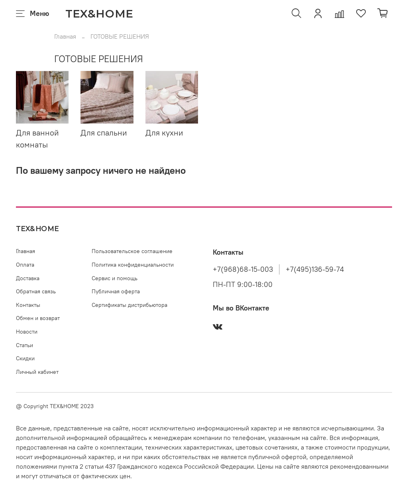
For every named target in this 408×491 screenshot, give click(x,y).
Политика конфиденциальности (133, 264)
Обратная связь (36, 291)
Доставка (27, 278)
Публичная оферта (116, 291)
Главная (65, 36)
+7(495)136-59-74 (315, 269)
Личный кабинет (37, 371)
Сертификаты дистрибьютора (129, 304)
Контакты (28, 304)
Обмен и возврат (38, 318)
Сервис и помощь (114, 278)
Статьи (24, 345)
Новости (26, 331)
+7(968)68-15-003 (243, 269)
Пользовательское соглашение (132, 251)
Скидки (25, 358)
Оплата (25, 264)
